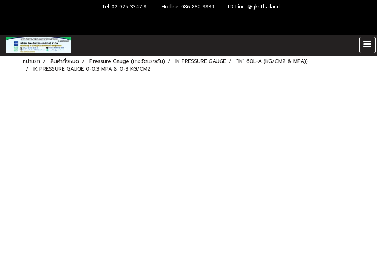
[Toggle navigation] (367, 45)
